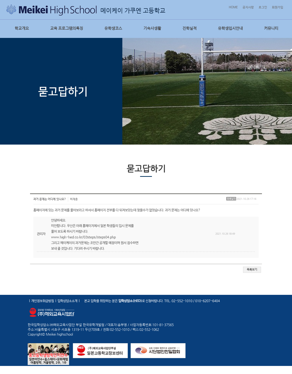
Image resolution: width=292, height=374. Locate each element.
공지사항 (248, 7)
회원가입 (277, 7)
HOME (233, 7)
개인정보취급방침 (42, 301)
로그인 (263, 7)
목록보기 (252, 269)
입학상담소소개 (67, 301)
